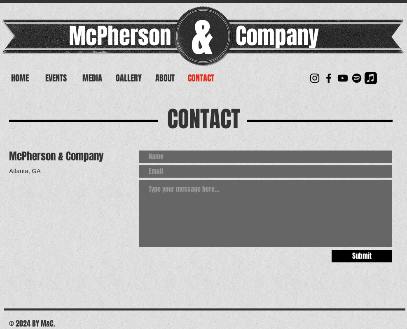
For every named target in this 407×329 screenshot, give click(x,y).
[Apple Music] (371, 78)
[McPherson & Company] (315, 78)
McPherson (120, 36)
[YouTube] (343, 78)
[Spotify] (357, 78)
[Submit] (362, 256)
